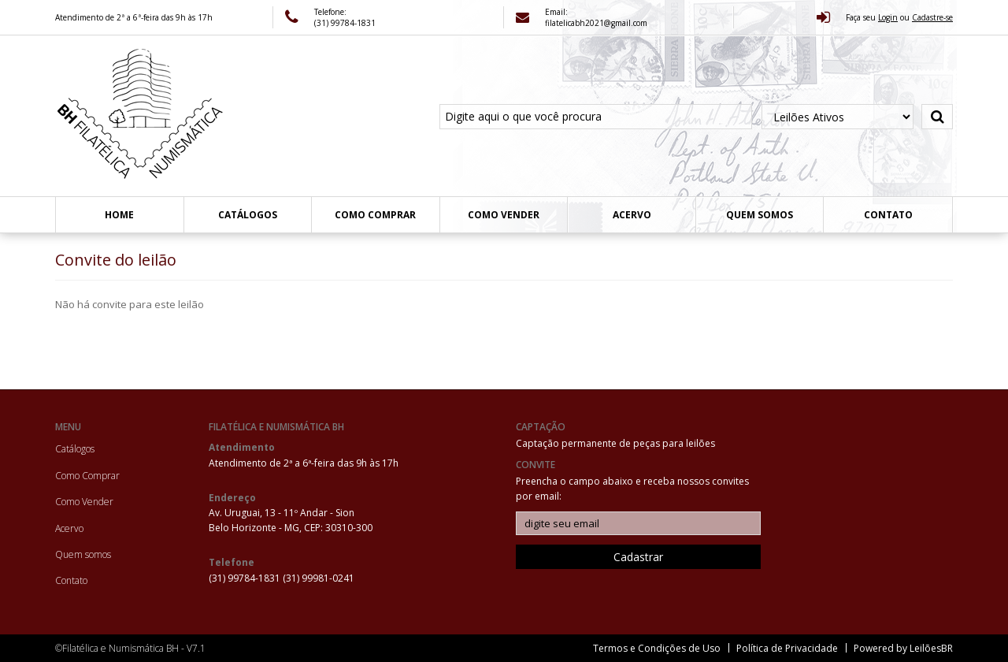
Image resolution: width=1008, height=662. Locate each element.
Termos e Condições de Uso (657, 648)
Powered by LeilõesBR (903, 648)
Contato (888, 214)
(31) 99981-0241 (318, 578)
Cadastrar (638, 556)
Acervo (632, 214)
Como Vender (503, 214)
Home (119, 214)
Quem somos (759, 214)
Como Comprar (375, 214)
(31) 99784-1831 (246, 578)
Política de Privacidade (787, 648)
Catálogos (247, 214)
